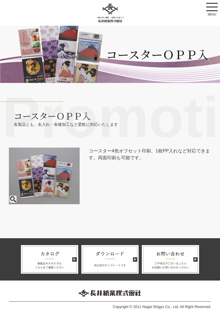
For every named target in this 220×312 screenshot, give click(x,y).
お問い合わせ (170, 259)
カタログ (49, 259)
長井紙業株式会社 (110, 13)
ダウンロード (110, 259)
